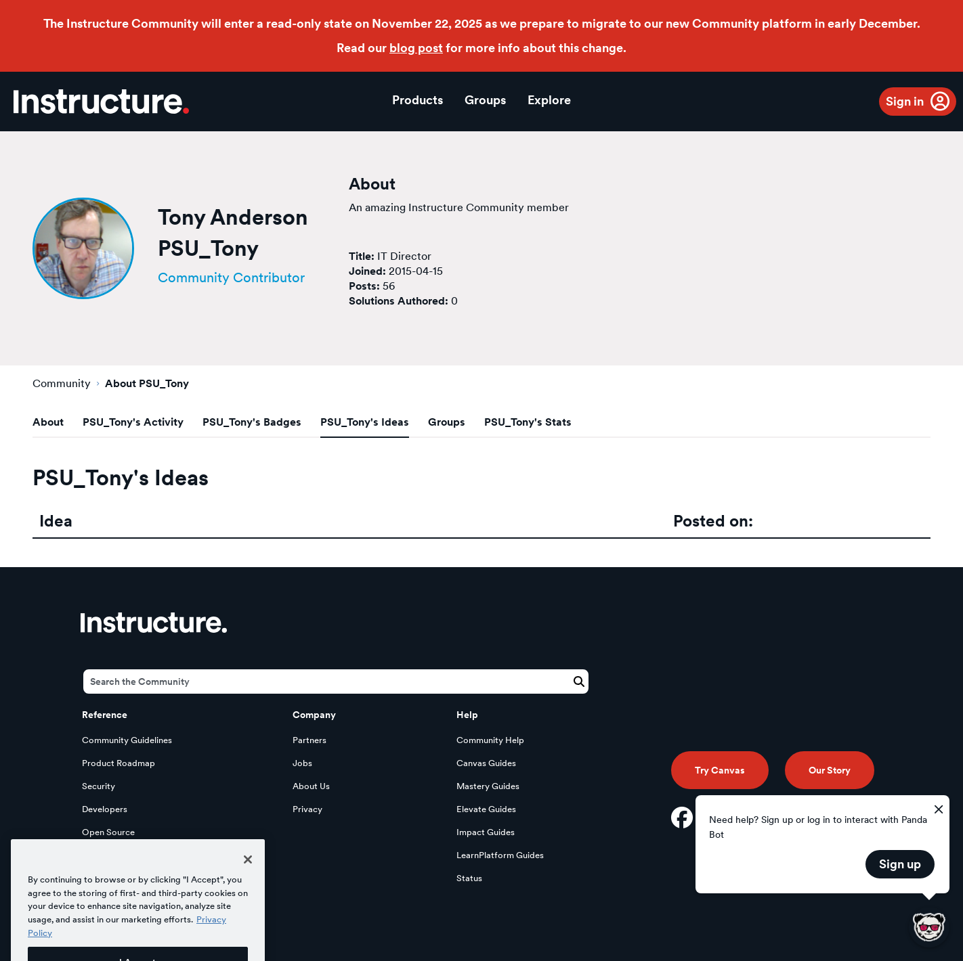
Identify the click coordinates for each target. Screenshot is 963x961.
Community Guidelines (127, 740)
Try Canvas (720, 770)
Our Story (830, 770)
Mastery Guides (487, 786)
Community (62, 383)
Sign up (900, 864)
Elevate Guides (486, 809)
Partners (309, 740)
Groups (485, 100)
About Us (311, 786)
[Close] (248, 874)
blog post (416, 48)
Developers (104, 809)
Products (417, 100)
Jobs (302, 763)
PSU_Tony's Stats (528, 422)
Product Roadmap (118, 763)
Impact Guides (485, 832)
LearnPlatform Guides (500, 855)
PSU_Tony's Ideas (364, 422)
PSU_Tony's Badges (251, 422)
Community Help (490, 740)
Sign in (905, 101)
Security (98, 786)
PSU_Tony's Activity (133, 422)
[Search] (336, 681)
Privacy (307, 809)
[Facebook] (682, 817)
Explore (549, 100)
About (48, 422)
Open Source (108, 832)
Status (469, 878)
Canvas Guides (486, 763)
